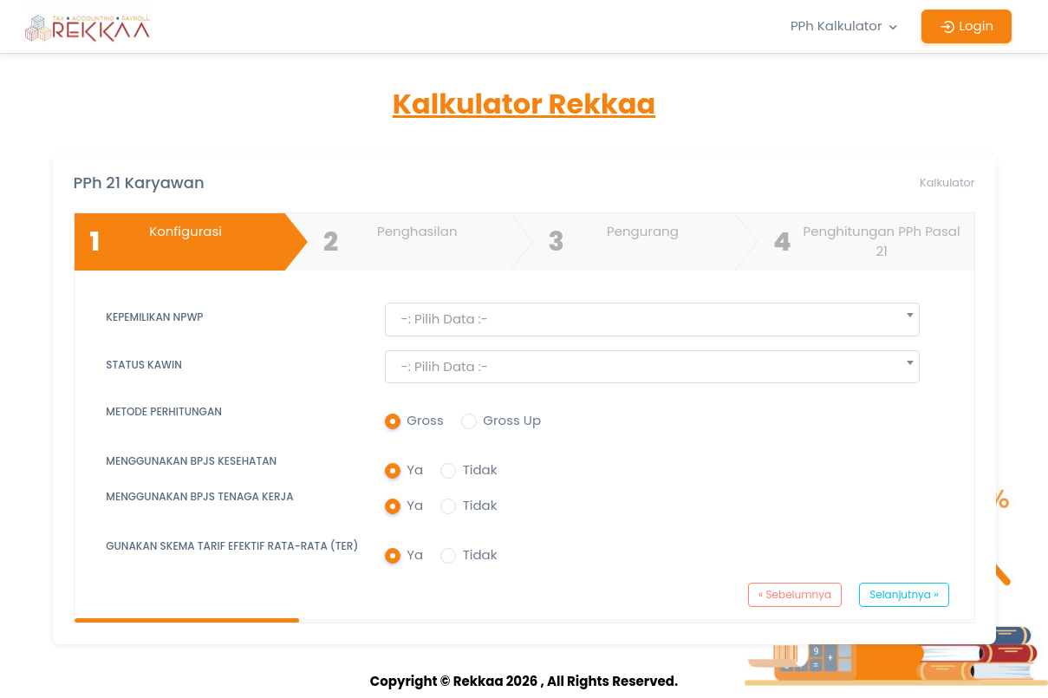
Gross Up (512, 420)
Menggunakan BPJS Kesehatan (191, 460)
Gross (425, 420)
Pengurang (610, 242)
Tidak (480, 469)
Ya (415, 469)
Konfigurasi (152, 242)
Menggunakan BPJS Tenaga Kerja (199, 496)
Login (966, 25)
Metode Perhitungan (164, 411)
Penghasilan (387, 242)
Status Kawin (144, 364)
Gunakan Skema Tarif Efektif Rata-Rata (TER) (232, 545)
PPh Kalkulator (846, 25)
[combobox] (652, 319)
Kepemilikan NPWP (154, 317)
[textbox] (652, 319)
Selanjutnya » (904, 594)
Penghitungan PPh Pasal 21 (863, 242)
